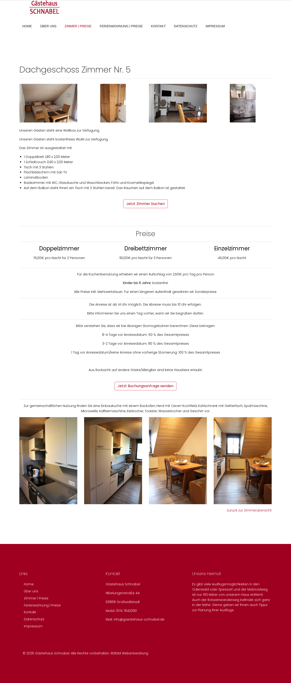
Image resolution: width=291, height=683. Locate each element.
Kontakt (158, 26)
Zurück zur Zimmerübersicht (249, 510)
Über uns (48, 26)
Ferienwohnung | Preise (121, 26)
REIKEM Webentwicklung (129, 653)
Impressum (215, 26)
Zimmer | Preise (78, 26)
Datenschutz (185, 26)
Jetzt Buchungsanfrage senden (145, 386)
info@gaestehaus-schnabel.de (139, 619)
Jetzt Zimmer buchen (145, 203)
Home (27, 26)
